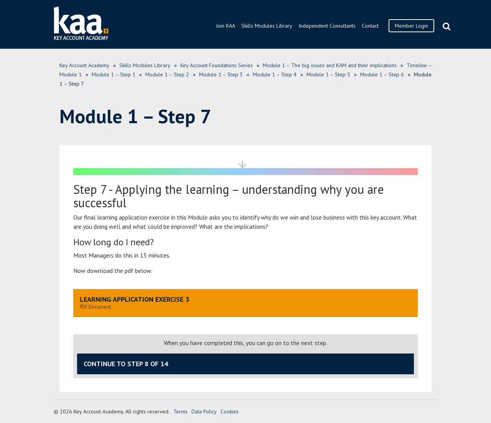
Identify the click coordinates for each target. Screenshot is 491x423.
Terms (180, 411)
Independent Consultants (327, 25)
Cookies (230, 411)
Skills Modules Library (266, 25)
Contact (370, 25)
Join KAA (225, 25)
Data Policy (204, 411)
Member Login (411, 25)
